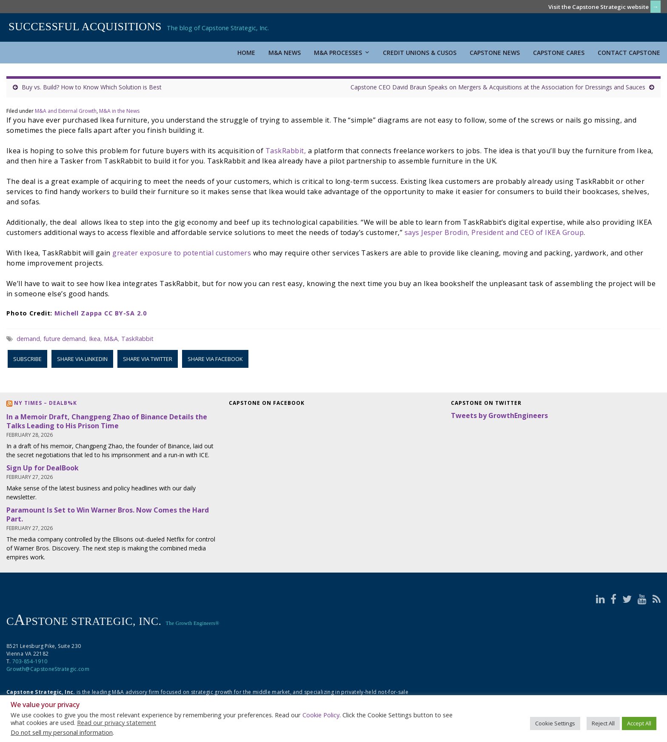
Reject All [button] (603, 723)
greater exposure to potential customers (181, 253)
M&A (111, 339)
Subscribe (27, 359)
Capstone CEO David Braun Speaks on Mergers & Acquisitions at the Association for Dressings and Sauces (498, 87)
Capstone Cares (558, 53)
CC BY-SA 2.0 (125, 313)
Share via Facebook (215, 359)
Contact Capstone (629, 53)
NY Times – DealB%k (45, 403)
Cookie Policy (320, 714)
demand (28, 339)
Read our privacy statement (116, 722)
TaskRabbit (137, 339)
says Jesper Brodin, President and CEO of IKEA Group (494, 232)
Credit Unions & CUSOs (419, 53)
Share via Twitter (147, 359)
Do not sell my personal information (62, 732)
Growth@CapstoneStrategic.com (47, 669)
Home (246, 53)
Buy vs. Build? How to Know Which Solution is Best (92, 87)
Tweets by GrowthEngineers (499, 415)
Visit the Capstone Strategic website (598, 7)
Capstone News (495, 53)
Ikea (94, 339)
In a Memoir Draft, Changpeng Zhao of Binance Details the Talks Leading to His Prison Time (106, 421)
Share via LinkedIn (82, 359)
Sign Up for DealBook (42, 468)
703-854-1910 (29, 661)
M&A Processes (342, 53)
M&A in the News (119, 111)
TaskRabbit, (285, 150)
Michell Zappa (78, 313)
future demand (64, 339)
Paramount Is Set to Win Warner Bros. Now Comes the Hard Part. (107, 514)
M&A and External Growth (66, 111)
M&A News (284, 53)
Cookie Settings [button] (555, 723)
